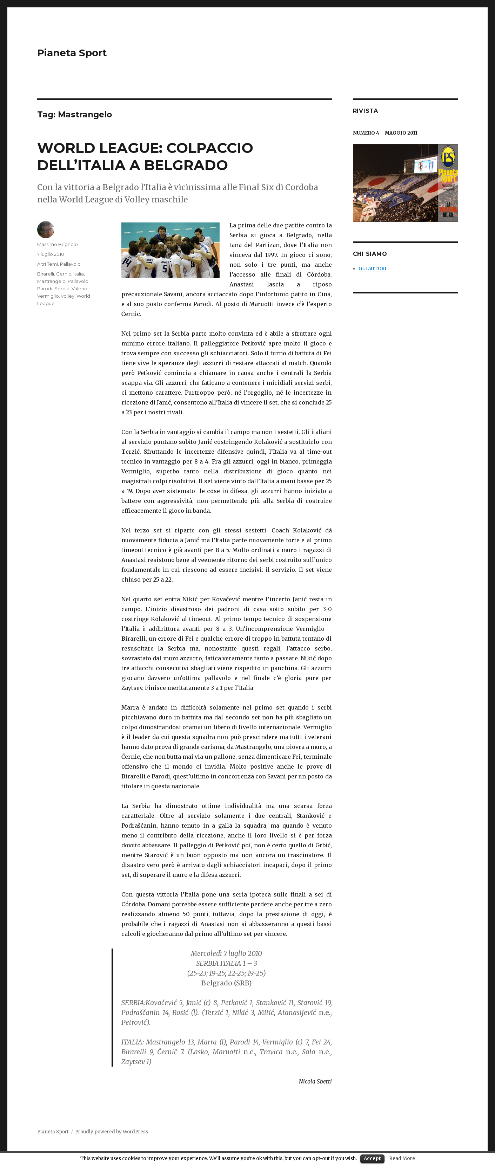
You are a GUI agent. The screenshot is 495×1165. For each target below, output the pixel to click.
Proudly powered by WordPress (111, 1132)
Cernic (63, 274)
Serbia (61, 288)
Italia (78, 274)
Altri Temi (47, 264)
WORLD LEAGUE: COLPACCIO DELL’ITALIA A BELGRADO (145, 156)
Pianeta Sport (72, 53)
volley (67, 296)
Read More (402, 1158)
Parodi (44, 288)
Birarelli (45, 274)
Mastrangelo (51, 281)
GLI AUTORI (372, 269)
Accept (372, 1158)
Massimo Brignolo (57, 244)
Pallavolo (70, 264)
